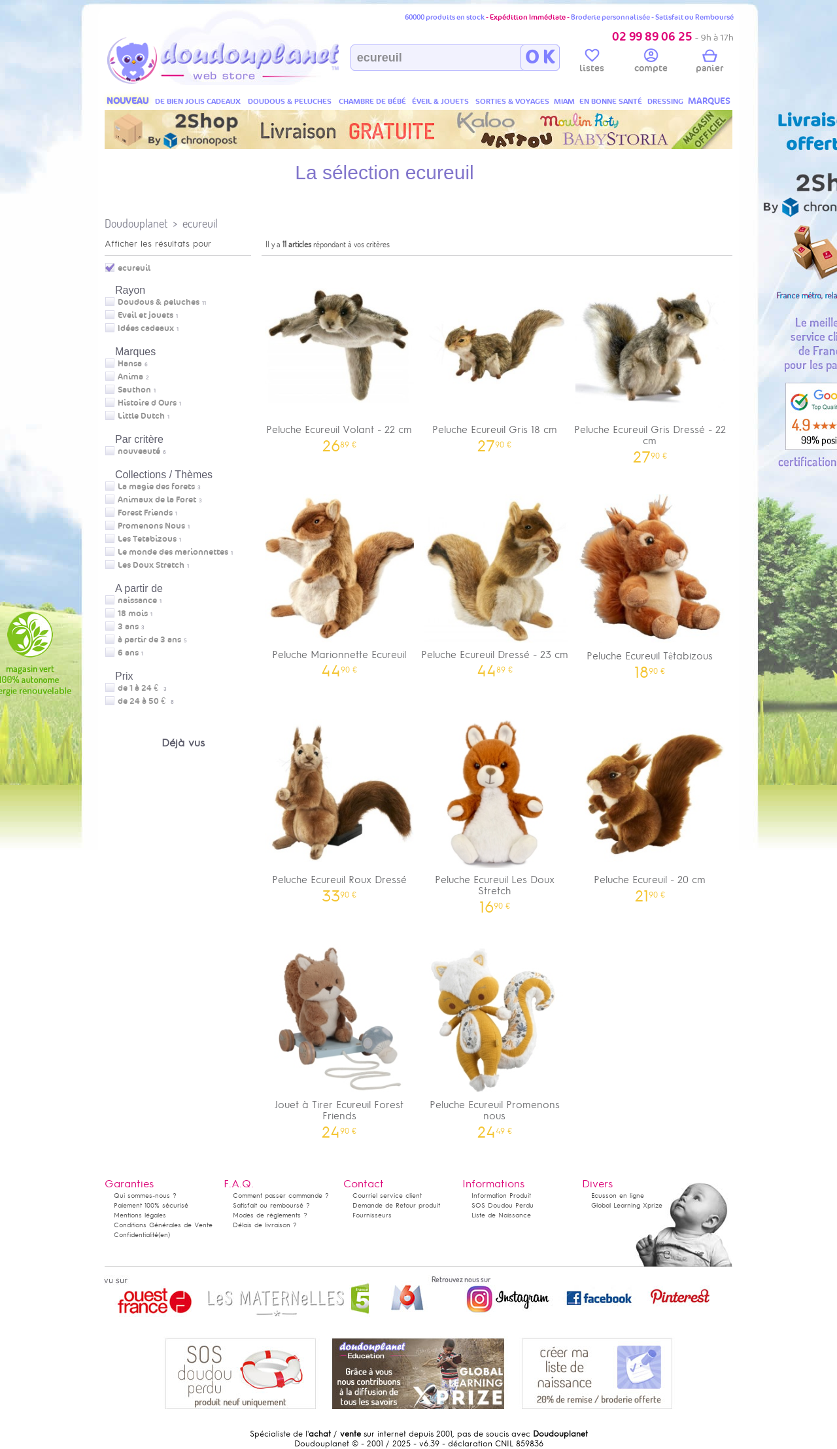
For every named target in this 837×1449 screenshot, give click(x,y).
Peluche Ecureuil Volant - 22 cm (339, 356)
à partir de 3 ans (149, 640)
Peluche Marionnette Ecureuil (339, 581)
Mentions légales (140, 1215)
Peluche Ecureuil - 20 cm (650, 806)
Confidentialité (136, 1234)
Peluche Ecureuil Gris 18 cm (495, 356)
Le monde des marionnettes (173, 552)
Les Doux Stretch (151, 565)
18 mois (133, 613)
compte (651, 63)
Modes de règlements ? (270, 1215)
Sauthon (134, 390)
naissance (137, 600)
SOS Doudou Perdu (502, 1205)
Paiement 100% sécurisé (151, 1205)
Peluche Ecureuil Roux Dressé (339, 806)
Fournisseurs (372, 1215)
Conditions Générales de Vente (163, 1225)
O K (540, 57)
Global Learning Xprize (626, 1205)
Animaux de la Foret (157, 500)
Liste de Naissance (501, 1215)
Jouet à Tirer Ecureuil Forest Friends (339, 1037)
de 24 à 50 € (146, 701)
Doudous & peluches (158, 302)
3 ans (128, 626)
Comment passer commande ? (281, 1195)
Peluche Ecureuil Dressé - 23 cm (495, 581)
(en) (164, 1234)
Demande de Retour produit (396, 1205)
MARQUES (709, 101)
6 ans (128, 653)
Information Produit (501, 1195)
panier (709, 63)
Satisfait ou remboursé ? (271, 1205)
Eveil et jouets (145, 315)
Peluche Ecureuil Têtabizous (650, 582)
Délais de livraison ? (265, 1225)
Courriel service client (387, 1195)
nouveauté (139, 451)
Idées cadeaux (146, 328)
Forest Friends (145, 513)
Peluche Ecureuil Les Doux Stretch (495, 812)
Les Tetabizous (147, 539)
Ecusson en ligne (617, 1195)
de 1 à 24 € (142, 688)
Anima (130, 377)
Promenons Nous (151, 526)
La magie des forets (156, 486)
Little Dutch (141, 416)
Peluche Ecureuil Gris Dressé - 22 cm (650, 362)
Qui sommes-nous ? (145, 1195)
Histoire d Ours (147, 403)
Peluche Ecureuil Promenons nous (495, 1037)
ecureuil (200, 223)
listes (591, 63)
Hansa (130, 363)
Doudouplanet (136, 223)
